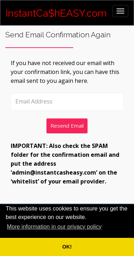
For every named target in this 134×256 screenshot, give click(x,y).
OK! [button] (66, 247)
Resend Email (67, 125)
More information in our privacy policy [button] (54, 227)
